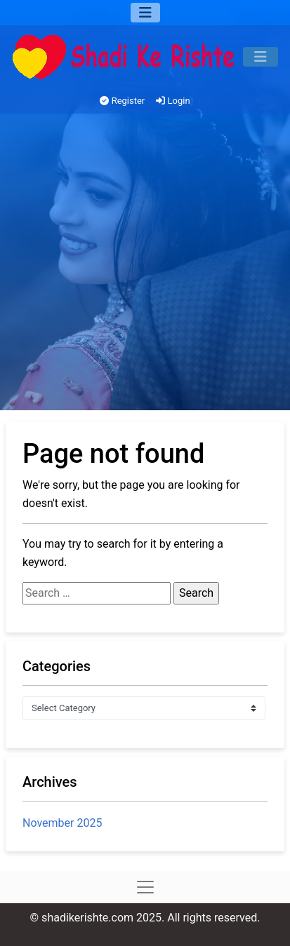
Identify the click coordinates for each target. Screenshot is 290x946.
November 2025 (62, 823)
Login (173, 100)
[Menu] (145, 12)
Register (122, 100)
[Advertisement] (145, 265)
